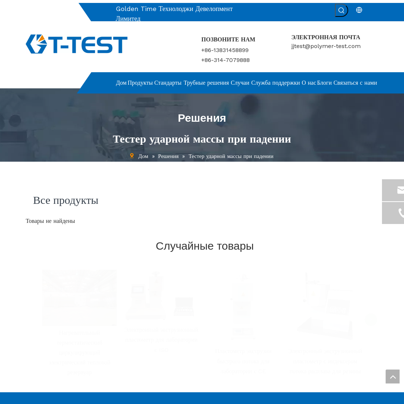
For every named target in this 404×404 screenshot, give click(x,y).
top (393, 376)
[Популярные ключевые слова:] (341, 10)
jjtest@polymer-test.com (326, 46)
